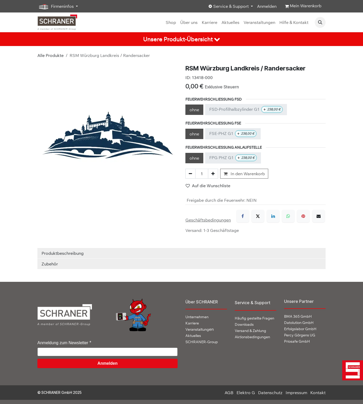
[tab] (181, 39)
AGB (229, 392)
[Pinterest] (303, 216)
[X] (258, 216)
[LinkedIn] (273, 216)
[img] (351, 370)
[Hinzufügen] (213, 174)
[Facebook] (243, 216)
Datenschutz (270, 392)
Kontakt (318, 392)
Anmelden (267, 6)
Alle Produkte (50, 55)
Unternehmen (197, 317)
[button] (320, 22)
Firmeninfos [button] (56, 6)
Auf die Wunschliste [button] (208, 185)
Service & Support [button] (229, 6)
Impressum (296, 392)
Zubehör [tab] (50, 263)
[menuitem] (171, 22)
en (199, 329)
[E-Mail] (318, 216)
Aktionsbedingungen (252, 337)
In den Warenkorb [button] (244, 173)
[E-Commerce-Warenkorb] (303, 6)
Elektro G (246, 392)
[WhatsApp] (288, 216)
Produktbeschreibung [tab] (63, 253)
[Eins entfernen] (190, 174)
